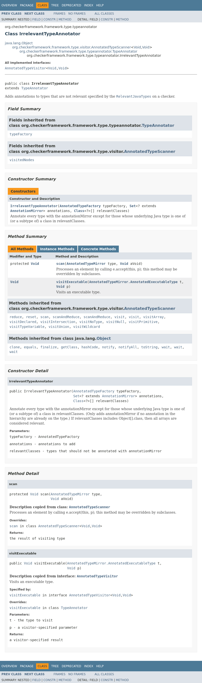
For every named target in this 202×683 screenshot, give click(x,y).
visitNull (115, 322)
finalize (48, 347)
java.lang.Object (19, 43)
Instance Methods (57, 249)
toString (149, 347)
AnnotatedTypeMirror (86, 264)
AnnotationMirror (26, 211)
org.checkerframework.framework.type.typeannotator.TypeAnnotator (78, 51)
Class (79, 211)
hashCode (89, 347)
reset (31, 317)
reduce (16, 317)
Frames (60, 13)
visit (119, 317)
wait (166, 347)
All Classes (104, 13)
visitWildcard (86, 327)
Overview (9, 5)
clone (15, 347)
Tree (55, 5)
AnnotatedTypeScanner (149, 151)
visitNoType (91, 322)
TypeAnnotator (34, 88)
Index (88, 5)
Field (36, 19)
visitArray (153, 317)
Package (26, 5)
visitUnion (59, 327)
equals (30, 347)
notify (108, 347)
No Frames (77, 13)
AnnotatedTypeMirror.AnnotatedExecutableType (133, 282)
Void (137, 47)
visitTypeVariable (27, 327)
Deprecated (71, 5)
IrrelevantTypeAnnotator (34, 206)
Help (100, 5)
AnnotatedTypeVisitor (25, 68)
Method (65, 19)
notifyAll (128, 347)
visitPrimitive (143, 322)
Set (133, 206)
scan (60, 264)
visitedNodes (22, 160)
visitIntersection (57, 322)
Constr (49, 19)
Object (104, 338)
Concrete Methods (98, 249)
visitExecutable (71, 282)
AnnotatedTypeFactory (80, 206)
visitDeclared (23, 322)
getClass (69, 347)
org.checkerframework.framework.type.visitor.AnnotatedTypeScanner (71, 47)
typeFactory (21, 134)
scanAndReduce (66, 317)
